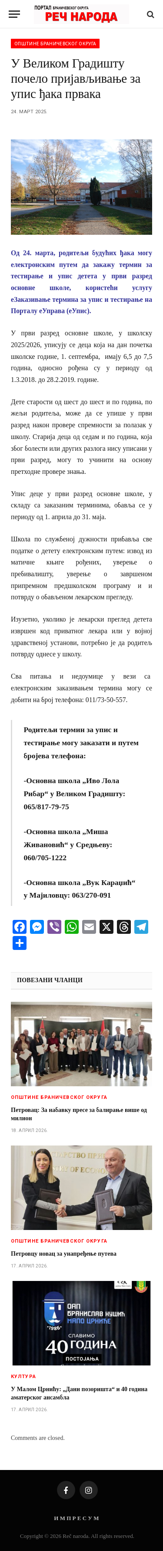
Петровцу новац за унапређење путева (63, 1253)
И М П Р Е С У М (76, 1518)
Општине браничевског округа (55, 44)
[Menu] (14, 14)
